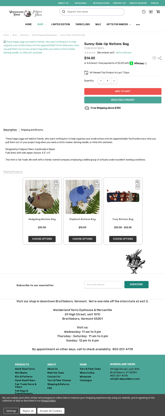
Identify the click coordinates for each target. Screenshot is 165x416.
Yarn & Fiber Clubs (90, 369)
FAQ (49, 388)
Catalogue (86, 380)
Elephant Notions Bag (82, 219)
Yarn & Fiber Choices (59, 380)
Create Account (138, 3)
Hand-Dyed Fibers (25, 380)
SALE (98, 24)
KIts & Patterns (24, 376)
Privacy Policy (48, 400)
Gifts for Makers (119, 24)
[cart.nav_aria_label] (157, 12)
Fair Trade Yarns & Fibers (25, 385)
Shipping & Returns (58, 384)
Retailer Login (101, 3)
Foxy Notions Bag (123, 219)
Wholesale (82, 3)
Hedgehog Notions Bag (42, 219)
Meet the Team (55, 372)
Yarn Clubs (82, 24)
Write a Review (123, 52)
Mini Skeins (21, 372)
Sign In (154, 3)
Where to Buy (87, 372)
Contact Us (119, 3)
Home (28, 24)
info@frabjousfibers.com (125, 378)
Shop (41, 24)
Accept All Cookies (51, 411)
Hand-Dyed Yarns (25, 369)
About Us (64, 3)
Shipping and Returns (32, 130)
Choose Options (42, 239)
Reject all (28, 411)
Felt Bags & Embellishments (24, 392)
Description (10, 130)
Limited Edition (60, 24)
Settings (11, 411)
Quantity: (89, 80)
